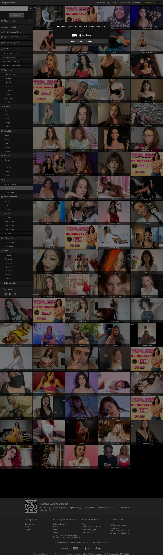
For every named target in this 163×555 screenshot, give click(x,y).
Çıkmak (81, 31)
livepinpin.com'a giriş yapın (81, 41)
